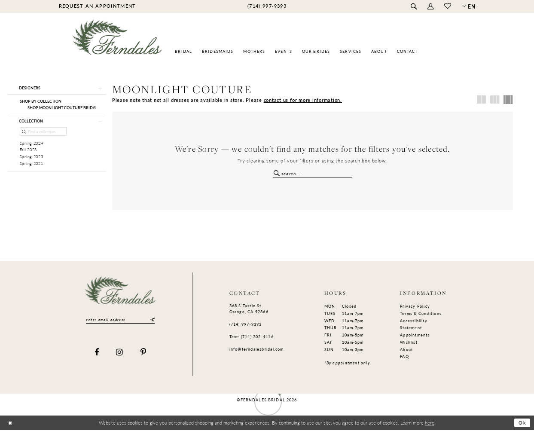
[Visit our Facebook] (97, 353)
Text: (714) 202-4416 (251, 337)
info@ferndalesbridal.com (256, 349)
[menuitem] (97, 6)
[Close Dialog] (10, 424)
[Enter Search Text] (312, 173)
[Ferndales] (117, 41)
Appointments (415, 335)
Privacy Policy (415, 307)
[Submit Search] (277, 173)
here (429, 423)
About (406, 350)
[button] (430, 6)
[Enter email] (120, 320)
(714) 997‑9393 (245, 324)
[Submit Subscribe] (152, 320)
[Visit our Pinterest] (143, 353)
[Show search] (414, 6)
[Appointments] (97, 6)
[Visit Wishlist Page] (448, 6)
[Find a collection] (43, 133)
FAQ (404, 357)
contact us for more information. (303, 100)
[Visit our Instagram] (120, 353)
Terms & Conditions (421, 314)
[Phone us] (267, 6)
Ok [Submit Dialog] (522, 423)
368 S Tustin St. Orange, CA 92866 (249, 309)
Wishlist (409, 342)
